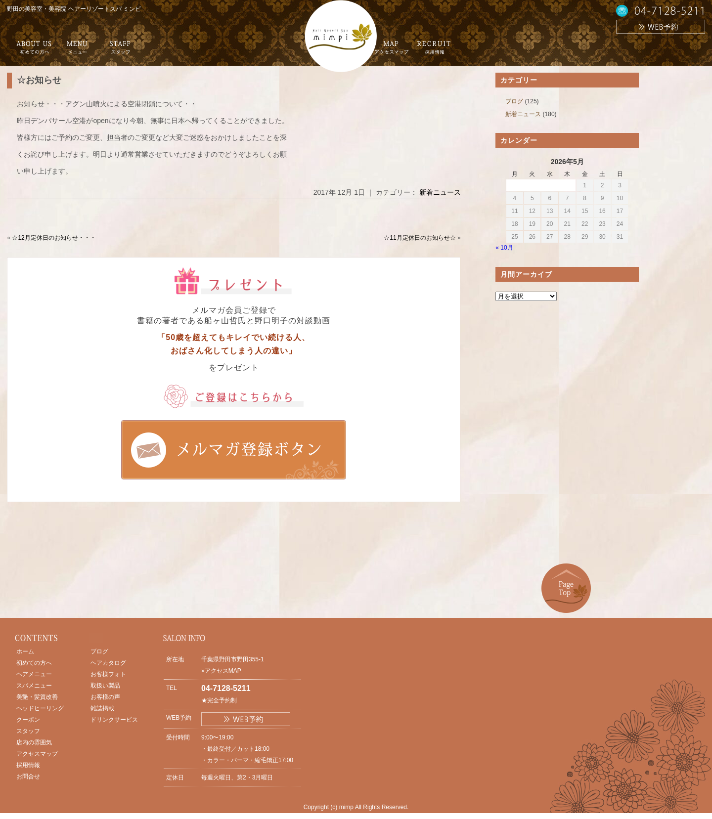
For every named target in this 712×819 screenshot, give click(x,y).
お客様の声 (105, 696)
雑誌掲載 (102, 708)
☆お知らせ (39, 80)
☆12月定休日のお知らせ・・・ (53, 237)
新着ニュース (440, 192)
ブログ (514, 101)
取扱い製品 (105, 685)
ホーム (25, 651)
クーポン (28, 719)
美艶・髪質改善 (37, 696)
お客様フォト (108, 674)
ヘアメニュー (34, 674)
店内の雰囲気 (34, 742)
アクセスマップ (37, 753)
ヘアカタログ (108, 662)
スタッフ (28, 731)
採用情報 (28, 765)
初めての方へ (34, 662)
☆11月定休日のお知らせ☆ (419, 237)
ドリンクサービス (114, 719)
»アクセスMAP (221, 670)
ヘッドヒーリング (40, 708)
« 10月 (504, 247)
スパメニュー (34, 685)
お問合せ (28, 776)
